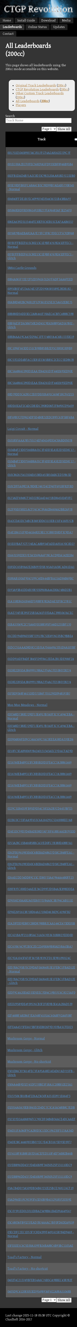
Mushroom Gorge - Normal (26, 1038)
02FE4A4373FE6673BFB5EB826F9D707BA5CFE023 (40, 1027)
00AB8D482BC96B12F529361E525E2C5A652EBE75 (39, 302)
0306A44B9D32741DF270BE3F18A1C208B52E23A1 (39, 1085)
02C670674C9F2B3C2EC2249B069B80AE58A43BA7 (40, 947)
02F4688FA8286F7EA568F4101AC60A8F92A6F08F (39, 1016)
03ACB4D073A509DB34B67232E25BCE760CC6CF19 (40, 1188)
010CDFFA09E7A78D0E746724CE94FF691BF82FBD (40, 486)
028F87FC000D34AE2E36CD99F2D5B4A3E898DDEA (40, 889)
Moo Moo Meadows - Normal (27, 705)
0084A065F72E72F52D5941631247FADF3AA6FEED (40, 279)
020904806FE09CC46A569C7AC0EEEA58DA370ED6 (40, 739)
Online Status (37, 27)
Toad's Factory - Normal (24, 1257)
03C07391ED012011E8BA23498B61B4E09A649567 (39, 1211)
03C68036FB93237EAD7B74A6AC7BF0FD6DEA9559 (40, 1223)
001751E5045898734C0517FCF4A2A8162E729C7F (39, 153)
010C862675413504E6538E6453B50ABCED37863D (39, 475)
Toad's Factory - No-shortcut (27, 1269)
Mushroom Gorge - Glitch (25, 1050)
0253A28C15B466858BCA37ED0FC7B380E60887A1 (39, 843)
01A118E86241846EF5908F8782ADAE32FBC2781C (39, 601)
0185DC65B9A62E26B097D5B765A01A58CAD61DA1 (40, 567)
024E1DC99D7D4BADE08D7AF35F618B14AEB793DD (41, 831)
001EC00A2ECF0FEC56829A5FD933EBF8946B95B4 (40, 164)
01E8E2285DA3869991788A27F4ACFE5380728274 (39, 670)
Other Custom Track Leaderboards (40, 93)
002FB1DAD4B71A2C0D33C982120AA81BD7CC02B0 (41, 176)
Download (48, 20)
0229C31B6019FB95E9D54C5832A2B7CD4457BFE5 (39, 809)
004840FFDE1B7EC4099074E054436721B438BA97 (39, 199)
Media (66, 20)
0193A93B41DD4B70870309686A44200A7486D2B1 (39, 590)
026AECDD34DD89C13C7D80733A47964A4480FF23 (40, 878)
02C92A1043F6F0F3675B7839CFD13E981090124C (39, 958)
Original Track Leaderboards (36, 85)
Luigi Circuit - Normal (22, 429)
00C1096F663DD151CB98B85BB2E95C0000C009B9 (39, 348)
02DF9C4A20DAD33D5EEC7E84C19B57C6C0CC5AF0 (41, 993)
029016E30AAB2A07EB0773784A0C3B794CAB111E (40, 900)
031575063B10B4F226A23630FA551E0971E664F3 (38, 1096)
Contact (8, 34)
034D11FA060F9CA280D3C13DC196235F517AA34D (40, 1131)
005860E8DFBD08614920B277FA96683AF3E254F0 (39, 210)
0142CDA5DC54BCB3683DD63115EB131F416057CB (40, 521)
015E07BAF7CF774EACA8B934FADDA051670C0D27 (41, 544)
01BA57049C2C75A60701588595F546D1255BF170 (39, 624)
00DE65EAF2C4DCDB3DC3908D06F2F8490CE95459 (40, 406)
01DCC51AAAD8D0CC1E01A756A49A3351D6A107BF (41, 647)
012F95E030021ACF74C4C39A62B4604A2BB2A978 (39, 509)
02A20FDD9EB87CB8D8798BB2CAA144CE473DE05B (41, 923)
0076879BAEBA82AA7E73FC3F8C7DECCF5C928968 (40, 233)
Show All (64, 129)
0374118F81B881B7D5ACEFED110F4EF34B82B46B (40, 1154)
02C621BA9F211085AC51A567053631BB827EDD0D (40, 935)
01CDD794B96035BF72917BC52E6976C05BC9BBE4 (40, 636)
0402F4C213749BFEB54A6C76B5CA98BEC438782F (39, 1280)
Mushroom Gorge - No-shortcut (29, 1062)
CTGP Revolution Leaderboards (37, 89)
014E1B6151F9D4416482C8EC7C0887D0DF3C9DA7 (40, 532)
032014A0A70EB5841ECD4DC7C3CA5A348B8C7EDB (41, 1107)
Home (7, 20)
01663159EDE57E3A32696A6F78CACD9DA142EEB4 (40, 555)
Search (10, 116)
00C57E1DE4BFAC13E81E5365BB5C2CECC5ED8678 (40, 360)
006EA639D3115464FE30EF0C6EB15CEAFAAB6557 (40, 222)
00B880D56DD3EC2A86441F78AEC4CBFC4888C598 (40, 314)
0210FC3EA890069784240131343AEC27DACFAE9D (40, 751)
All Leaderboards (28, 101)
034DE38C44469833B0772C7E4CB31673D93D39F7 (39, 1142)
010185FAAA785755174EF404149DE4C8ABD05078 (39, 440)
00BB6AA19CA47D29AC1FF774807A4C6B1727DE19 (40, 337)
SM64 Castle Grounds (21, 268)
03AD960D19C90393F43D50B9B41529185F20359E (39, 1200)
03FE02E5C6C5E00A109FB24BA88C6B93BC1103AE (40, 1246)
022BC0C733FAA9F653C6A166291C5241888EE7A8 (39, 820)
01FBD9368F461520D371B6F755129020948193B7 (38, 693)
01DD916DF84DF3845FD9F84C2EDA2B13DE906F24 (40, 659)
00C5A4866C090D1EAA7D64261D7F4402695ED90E (40, 371)
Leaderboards (12, 27)
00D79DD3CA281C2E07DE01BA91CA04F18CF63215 (40, 394)
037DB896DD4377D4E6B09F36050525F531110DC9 (39, 1165)
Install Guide (26, 20)
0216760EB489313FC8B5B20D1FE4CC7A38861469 (39, 762)
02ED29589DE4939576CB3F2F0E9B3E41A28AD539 (39, 1004)
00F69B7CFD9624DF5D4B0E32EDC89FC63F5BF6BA (40, 417)
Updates (59, 27)
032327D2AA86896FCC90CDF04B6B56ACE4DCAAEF (41, 1119)
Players (21, 105)
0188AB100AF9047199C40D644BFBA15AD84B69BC (40, 578)
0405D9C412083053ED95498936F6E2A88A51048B (39, 1292)
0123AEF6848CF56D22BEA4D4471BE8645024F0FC (39, 498)
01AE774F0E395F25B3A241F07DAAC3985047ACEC (40, 613)
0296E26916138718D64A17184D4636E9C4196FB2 (38, 912)
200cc (61, 85)
